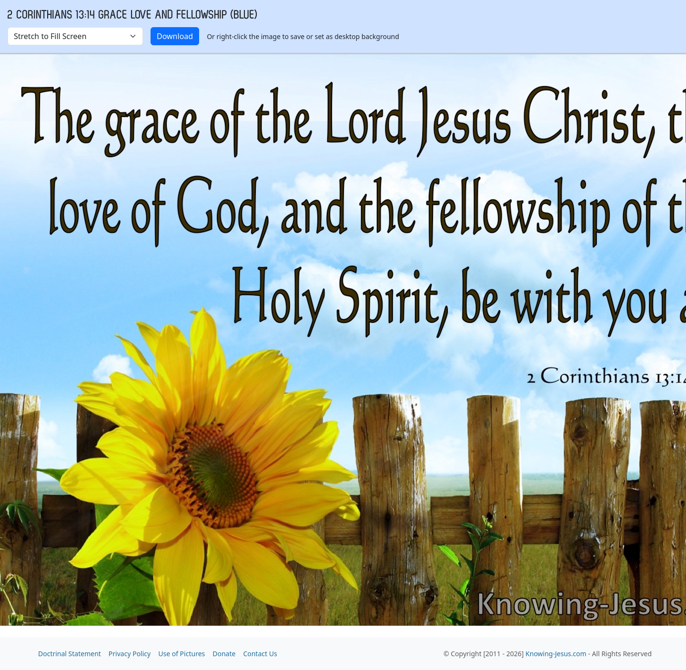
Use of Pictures (181, 653)
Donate (223, 653)
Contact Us (260, 653)
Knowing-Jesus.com (555, 653)
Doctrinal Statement (69, 653)
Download (175, 36)
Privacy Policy (130, 653)
